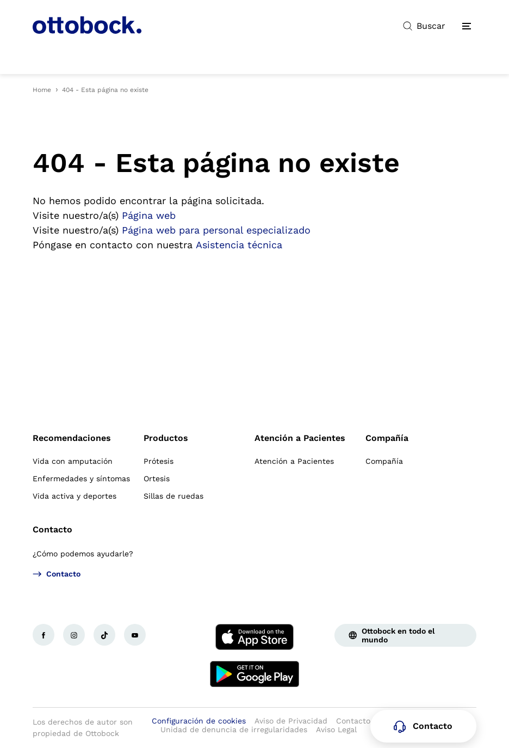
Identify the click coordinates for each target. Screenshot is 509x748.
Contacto (52, 529)
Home (42, 90)
